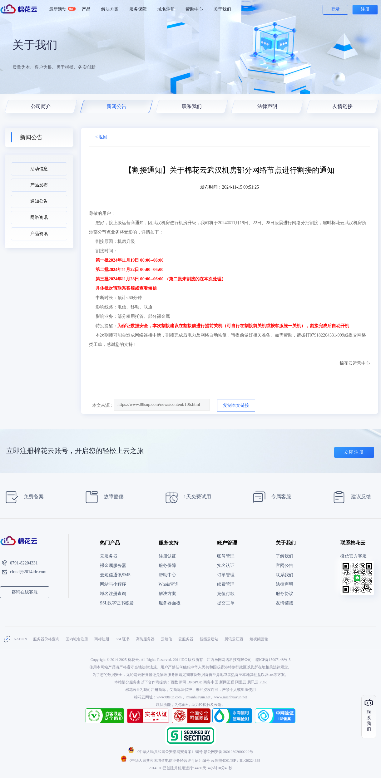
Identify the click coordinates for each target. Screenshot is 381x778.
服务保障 (138, 9)
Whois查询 (169, 584)
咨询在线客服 (25, 592)
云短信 (166, 639)
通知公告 (39, 201)
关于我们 (222, 9)
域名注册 (166, 9)
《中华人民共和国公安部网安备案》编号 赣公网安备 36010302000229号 (190, 752)
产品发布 (39, 185)
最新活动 (60, 9)
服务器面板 (170, 603)
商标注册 (101, 639)
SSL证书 (123, 639)
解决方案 (110, 9)
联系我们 (192, 106)
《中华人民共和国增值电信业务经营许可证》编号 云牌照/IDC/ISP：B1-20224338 (190, 760)
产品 (86, 9)
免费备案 (23, 497)
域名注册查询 (113, 593)
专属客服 (270, 497)
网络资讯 (39, 217)
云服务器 (108, 556)
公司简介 (41, 106)
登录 (335, 9)
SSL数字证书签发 (117, 603)
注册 (365, 9)
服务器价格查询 (46, 639)
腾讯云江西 (234, 639)
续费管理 (226, 584)
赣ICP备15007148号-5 (273, 659)
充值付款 (226, 593)
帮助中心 (194, 9)
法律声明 (267, 106)
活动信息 (39, 168)
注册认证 (167, 556)
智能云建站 (209, 639)
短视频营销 (259, 639)
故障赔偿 (103, 497)
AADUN (20, 639)
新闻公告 (116, 106)
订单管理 (226, 575)
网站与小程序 (113, 584)
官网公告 (284, 565)
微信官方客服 (353, 556)
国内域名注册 (77, 639)
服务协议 (284, 593)
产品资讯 (39, 233)
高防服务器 (145, 639)
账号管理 (226, 556)
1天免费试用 (186, 497)
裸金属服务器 (113, 565)
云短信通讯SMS (115, 575)
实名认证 (226, 565)
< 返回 (101, 137)
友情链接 (343, 106)
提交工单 (226, 603)
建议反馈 (350, 497)
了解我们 (284, 556)
